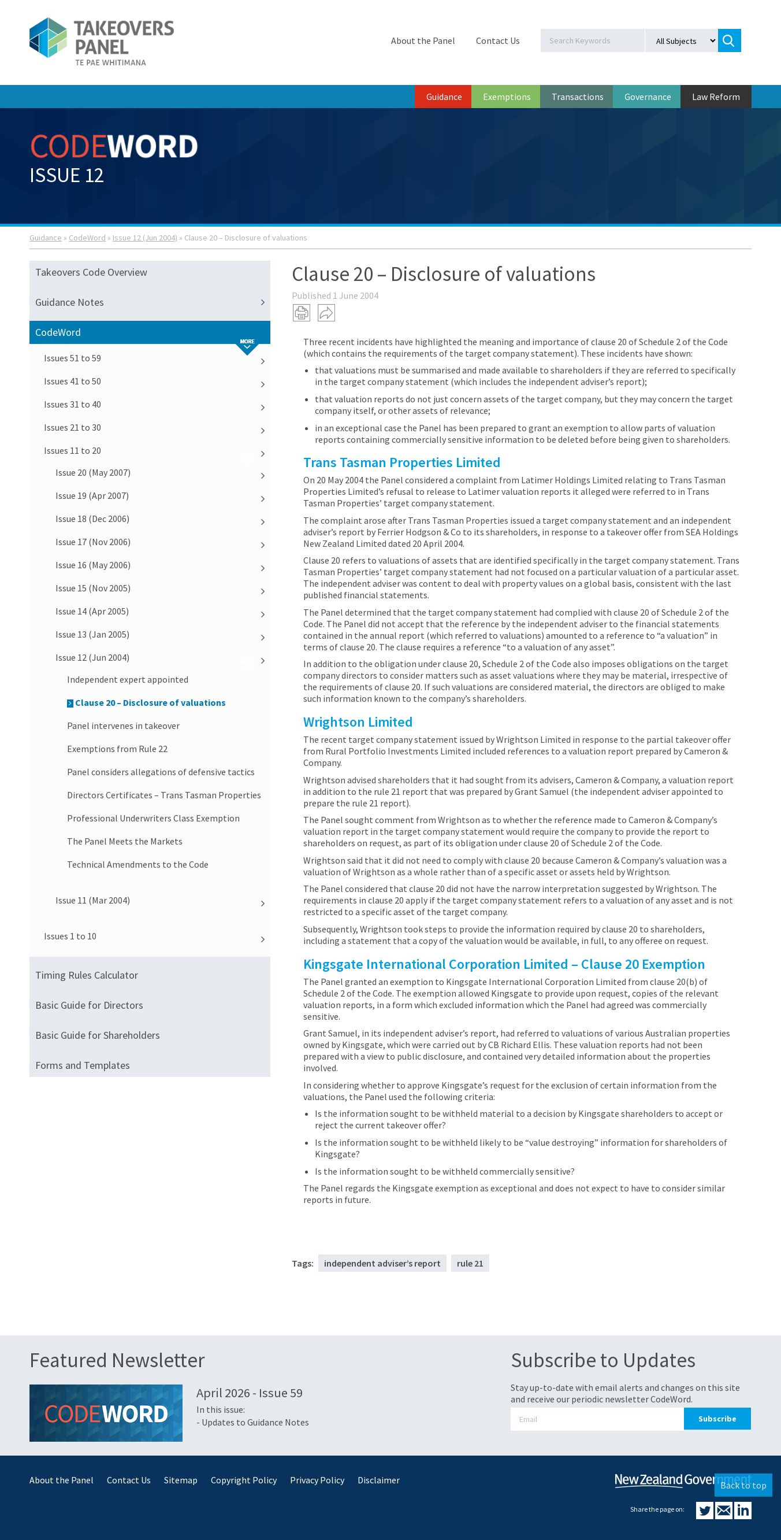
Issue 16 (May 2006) (162, 565)
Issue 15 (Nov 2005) (162, 588)
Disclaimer (379, 1480)
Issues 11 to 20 (157, 450)
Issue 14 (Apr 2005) (162, 611)
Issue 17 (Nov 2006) (162, 542)
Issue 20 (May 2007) (162, 472)
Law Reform (716, 96)
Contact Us (498, 40)
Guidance (444, 96)
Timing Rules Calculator (86, 975)
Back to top (743, 1485)
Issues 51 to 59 (157, 358)
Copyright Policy (244, 1480)
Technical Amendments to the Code (138, 864)
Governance (647, 96)
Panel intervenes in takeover (123, 725)
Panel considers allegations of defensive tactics (161, 772)
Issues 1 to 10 (157, 936)
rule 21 (470, 1263)
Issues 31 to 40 (157, 404)
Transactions (578, 96)
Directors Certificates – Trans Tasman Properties (164, 795)
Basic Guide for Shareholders (97, 1035)
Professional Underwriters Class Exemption (153, 818)
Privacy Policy (317, 1480)
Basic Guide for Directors (89, 1005)
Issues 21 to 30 (157, 427)
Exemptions (507, 96)
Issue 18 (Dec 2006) (162, 518)
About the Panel (423, 40)
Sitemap (181, 1480)
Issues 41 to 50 (157, 381)
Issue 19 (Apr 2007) (162, 495)
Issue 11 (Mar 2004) (162, 900)
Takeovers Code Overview (91, 272)
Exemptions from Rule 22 (117, 748)
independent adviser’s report (382, 1263)
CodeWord (87, 237)
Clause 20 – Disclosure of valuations (146, 702)
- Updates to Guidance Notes (252, 1422)
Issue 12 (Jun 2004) (145, 237)
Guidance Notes (152, 302)
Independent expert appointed (127, 679)
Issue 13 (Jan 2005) (162, 634)
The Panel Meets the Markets (125, 841)
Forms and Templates (82, 1065)
